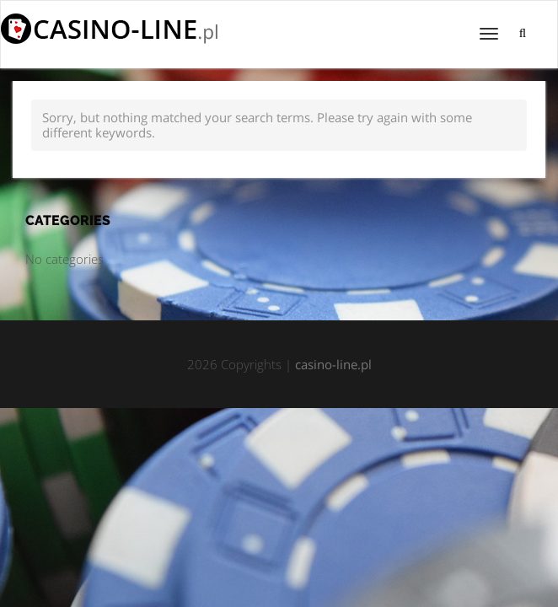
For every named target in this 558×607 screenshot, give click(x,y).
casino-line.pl (333, 364)
